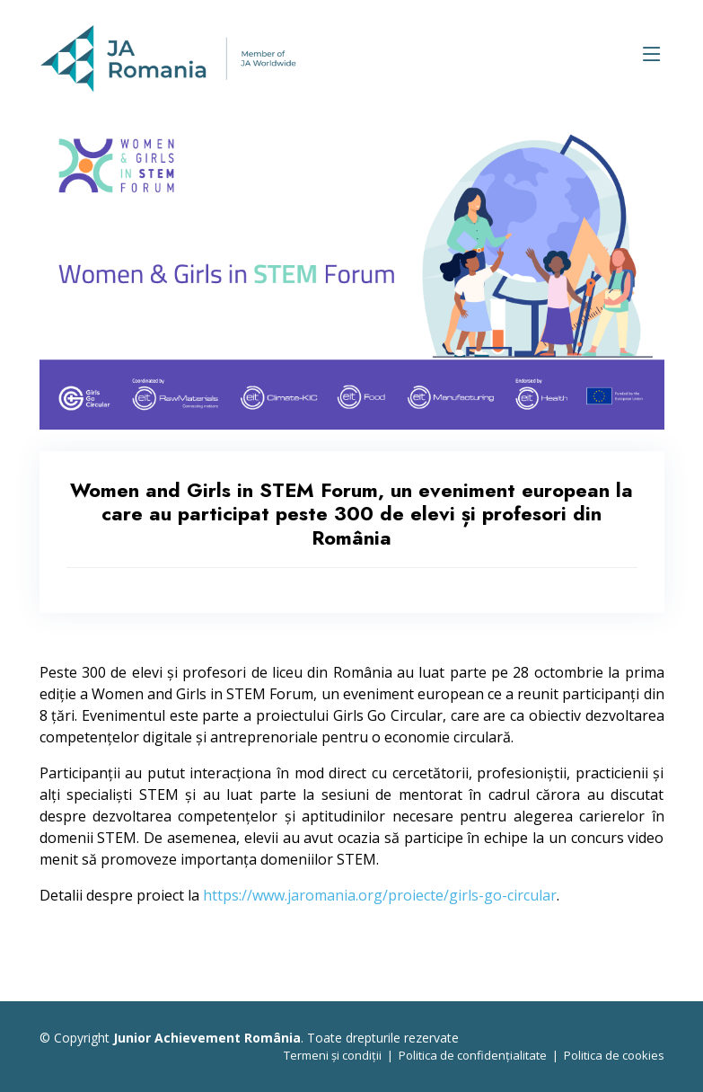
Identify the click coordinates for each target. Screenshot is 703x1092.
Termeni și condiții (333, 1055)
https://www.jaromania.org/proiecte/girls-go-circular (380, 895)
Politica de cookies (614, 1055)
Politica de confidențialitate (473, 1055)
